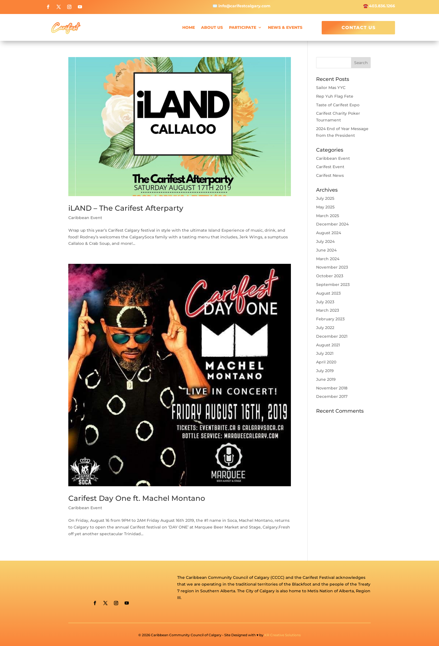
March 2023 (327, 310)
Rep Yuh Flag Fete (334, 96)
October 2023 (329, 275)
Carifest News (330, 175)
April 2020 (326, 362)
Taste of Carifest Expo (337, 104)
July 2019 (325, 370)
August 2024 (328, 232)
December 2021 (331, 336)
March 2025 (327, 215)
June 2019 (326, 379)
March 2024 (327, 258)
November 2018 (331, 388)
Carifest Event (330, 166)
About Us (212, 27)
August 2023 (328, 293)
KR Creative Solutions (282, 635)
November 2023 (332, 267)
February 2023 (330, 318)
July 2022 (325, 327)
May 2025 (325, 207)
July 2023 (325, 301)
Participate (242, 27)
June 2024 (326, 250)
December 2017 (331, 396)
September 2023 (333, 284)
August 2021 (328, 344)
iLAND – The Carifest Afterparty (125, 208)
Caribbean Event (85, 217)
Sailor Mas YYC (330, 87)
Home (188, 27)
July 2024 (325, 241)
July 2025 (325, 198)
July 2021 (324, 353)
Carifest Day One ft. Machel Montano (136, 498)
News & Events (285, 27)
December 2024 (332, 224)
